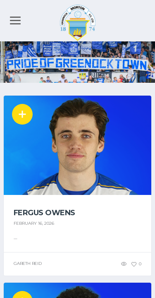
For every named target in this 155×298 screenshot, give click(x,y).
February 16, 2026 (34, 223)
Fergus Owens (44, 212)
